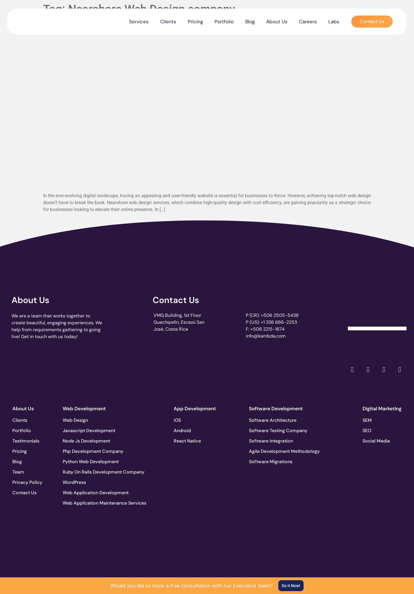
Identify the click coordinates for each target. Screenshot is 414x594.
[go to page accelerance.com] (107, 369)
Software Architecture (270, 420)
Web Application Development (84, 493)
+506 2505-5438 (280, 315)
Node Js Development (84, 441)
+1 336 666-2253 (279, 322)
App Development (195, 408)
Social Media (376, 441)
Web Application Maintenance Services (84, 503)
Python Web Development (84, 462)
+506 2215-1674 (267, 329)
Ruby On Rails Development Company (84, 472)
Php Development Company (84, 451)
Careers (308, 21)
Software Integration (270, 441)
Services (139, 21)
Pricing (195, 21)
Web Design (75, 420)
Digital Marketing (382, 408)
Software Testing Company (270, 431)
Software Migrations (270, 462)
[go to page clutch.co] (27, 368)
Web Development (84, 408)
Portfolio (224, 21)
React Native (187, 441)
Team (18, 472)
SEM (367, 420)
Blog (250, 21)
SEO (367, 431)
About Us (277, 21)
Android (182, 431)
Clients (168, 21)
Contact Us (176, 300)
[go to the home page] (36, 20)
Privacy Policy (27, 482)
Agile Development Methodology (270, 451)
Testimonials (25, 441)
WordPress (74, 482)
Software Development (276, 408)
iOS (177, 420)
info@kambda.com (265, 336)
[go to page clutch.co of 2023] (187, 368)
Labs (333, 21)
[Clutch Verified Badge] (377, 309)
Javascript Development (84, 431)
